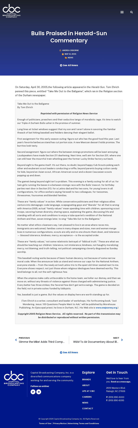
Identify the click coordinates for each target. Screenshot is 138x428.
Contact (87, 408)
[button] (122, 12)
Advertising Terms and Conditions (83, 423)
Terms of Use (45, 423)
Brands (86, 379)
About (86, 385)
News (70, 58)
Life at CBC (88, 391)
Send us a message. (121, 381)
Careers (87, 397)
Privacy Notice (60, 423)
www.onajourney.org (106, 307)
